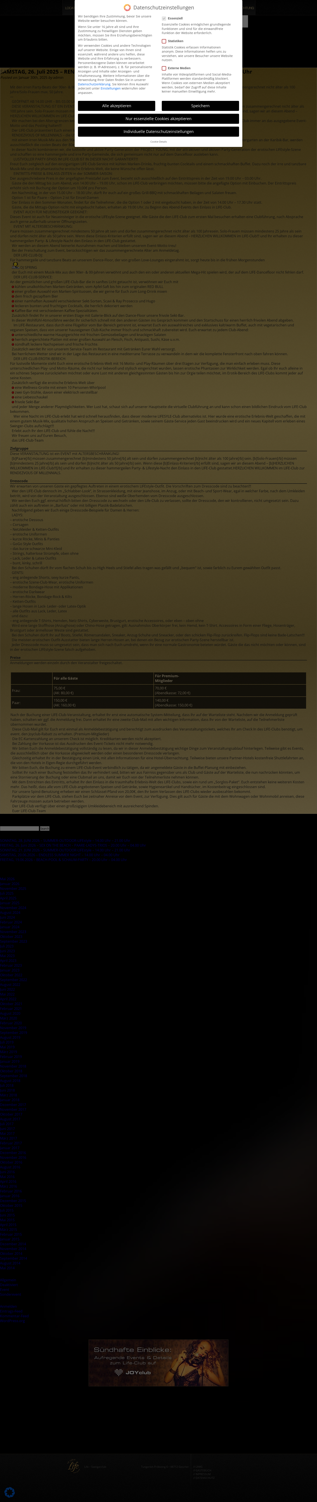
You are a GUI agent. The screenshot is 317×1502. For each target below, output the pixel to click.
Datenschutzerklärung (94, 84)
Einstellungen (111, 88)
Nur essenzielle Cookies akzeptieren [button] (158, 118)
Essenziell (174, 18)
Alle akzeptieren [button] (116, 105)
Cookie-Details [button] (158, 141)
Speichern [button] (200, 105)
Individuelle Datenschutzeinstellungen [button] (159, 131)
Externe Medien (177, 68)
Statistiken (174, 41)
